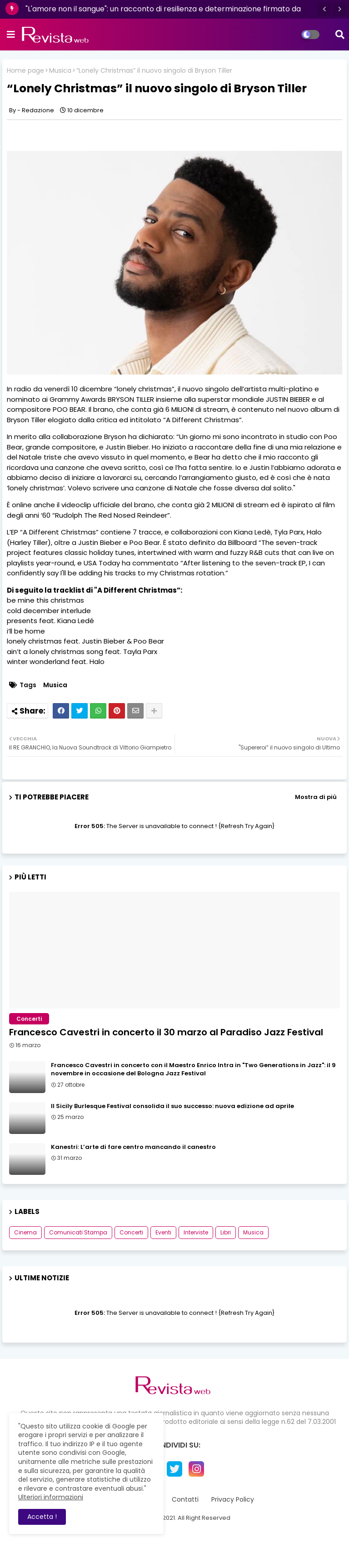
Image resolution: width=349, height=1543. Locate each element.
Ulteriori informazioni (50, 1497)
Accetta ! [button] (42, 1516)
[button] (324, 9)
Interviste (196, 1232)
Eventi (163, 1232)
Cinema (25, 1232)
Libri (225, 1232)
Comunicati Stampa (78, 1232)
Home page (25, 70)
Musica (60, 70)
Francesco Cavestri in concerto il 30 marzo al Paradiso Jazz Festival (166, 1032)
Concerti (131, 1232)
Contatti (185, 1499)
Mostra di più (316, 797)
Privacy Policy (232, 1499)
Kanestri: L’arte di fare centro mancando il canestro (133, 1147)
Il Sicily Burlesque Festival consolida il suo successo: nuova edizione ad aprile (172, 1106)
